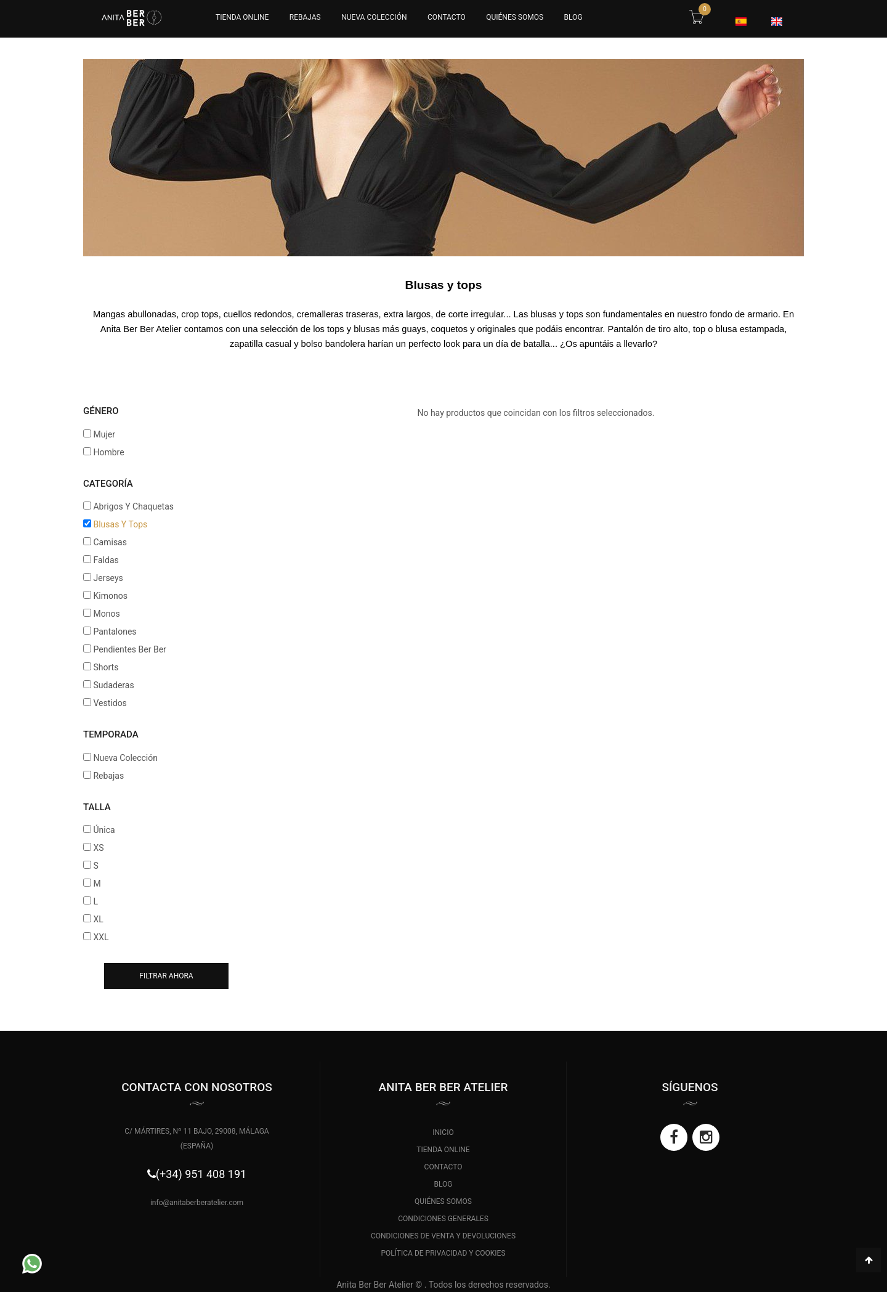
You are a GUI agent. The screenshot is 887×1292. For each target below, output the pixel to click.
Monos (106, 614)
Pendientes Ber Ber (129, 649)
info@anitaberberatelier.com (196, 1202)
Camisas (109, 542)
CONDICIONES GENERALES (443, 1218)
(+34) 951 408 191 (201, 1174)
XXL (100, 937)
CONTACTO (446, 17)
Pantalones (114, 631)
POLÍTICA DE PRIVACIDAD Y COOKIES (443, 1253)
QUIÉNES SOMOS (514, 17)
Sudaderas (113, 685)
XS (98, 848)
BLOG (573, 17)
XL (98, 919)
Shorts (105, 667)
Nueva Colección (374, 17)
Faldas (105, 560)
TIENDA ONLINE (442, 1149)
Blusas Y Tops (120, 524)
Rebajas (305, 17)
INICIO (442, 1132)
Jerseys (108, 578)
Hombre (108, 452)
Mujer (104, 434)
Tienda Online (242, 17)
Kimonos (110, 596)
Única (104, 830)
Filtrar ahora (166, 976)
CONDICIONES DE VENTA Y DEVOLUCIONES (443, 1236)
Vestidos (109, 703)
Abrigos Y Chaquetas (133, 506)
